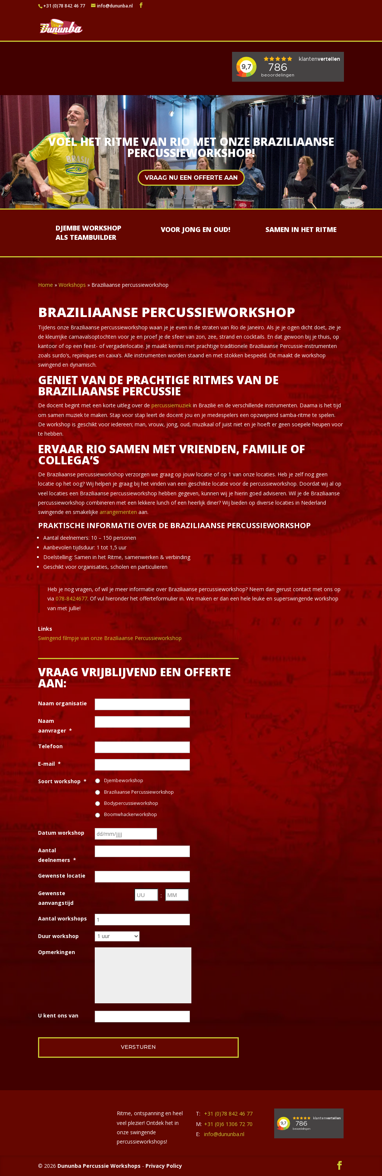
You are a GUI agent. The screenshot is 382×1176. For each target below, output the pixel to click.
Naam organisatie (62, 703)
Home (45, 284)
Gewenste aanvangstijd (55, 898)
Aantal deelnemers (57, 855)
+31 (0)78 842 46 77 (64, 6)
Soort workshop (62, 781)
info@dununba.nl (224, 1134)
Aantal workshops (62, 918)
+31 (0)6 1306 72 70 (228, 1124)
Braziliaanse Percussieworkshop (139, 792)
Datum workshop (61, 832)
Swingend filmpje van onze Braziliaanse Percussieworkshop (110, 638)
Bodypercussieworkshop (131, 803)
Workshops (72, 284)
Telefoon (50, 746)
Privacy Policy (163, 1165)
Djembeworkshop (123, 780)
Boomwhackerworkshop (130, 814)
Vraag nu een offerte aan (191, 177)
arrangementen (118, 511)
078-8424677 (71, 598)
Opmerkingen (56, 952)
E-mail (49, 763)
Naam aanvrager (55, 725)
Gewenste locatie (61, 875)
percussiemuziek (171, 405)
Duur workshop (58, 936)
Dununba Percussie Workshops (99, 1165)
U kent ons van (58, 1015)
